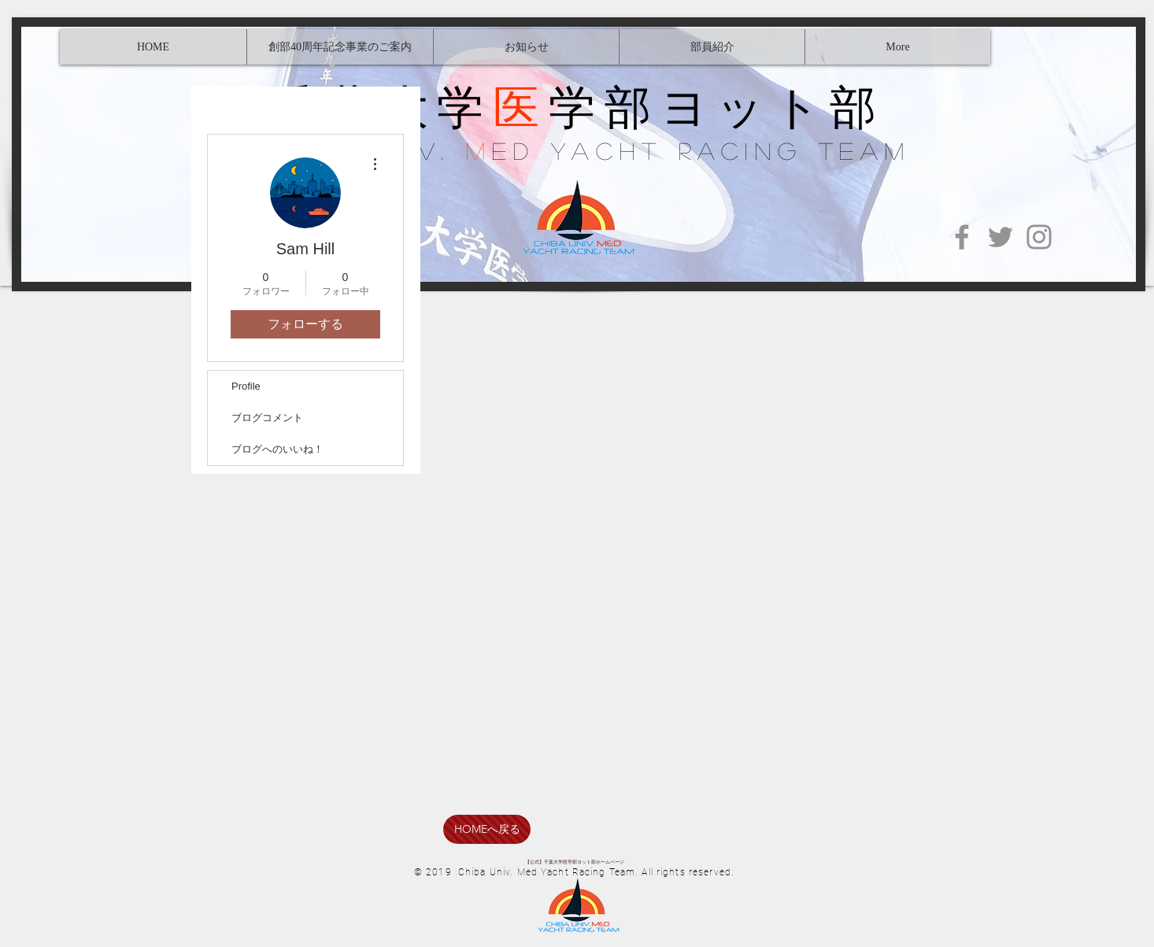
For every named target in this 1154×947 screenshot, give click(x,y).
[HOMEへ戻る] (487, 829)
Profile (246, 386)
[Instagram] (1039, 236)
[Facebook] (961, 236)
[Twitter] (1000, 236)
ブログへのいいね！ (277, 449)
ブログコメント (267, 418)
